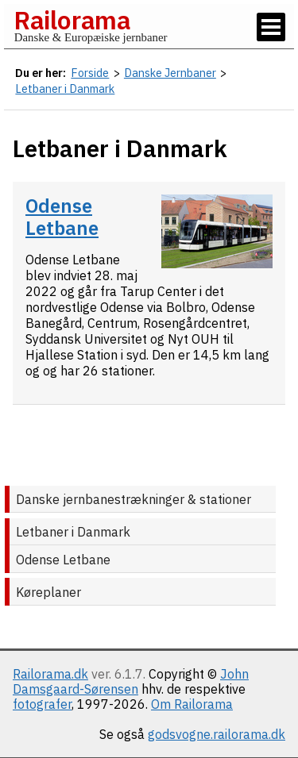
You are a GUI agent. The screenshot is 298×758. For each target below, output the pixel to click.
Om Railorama (192, 704)
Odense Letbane (62, 216)
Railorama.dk (50, 674)
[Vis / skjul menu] (271, 27)
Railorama (72, 19)
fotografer (42, 704)
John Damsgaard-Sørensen (131, 681)
